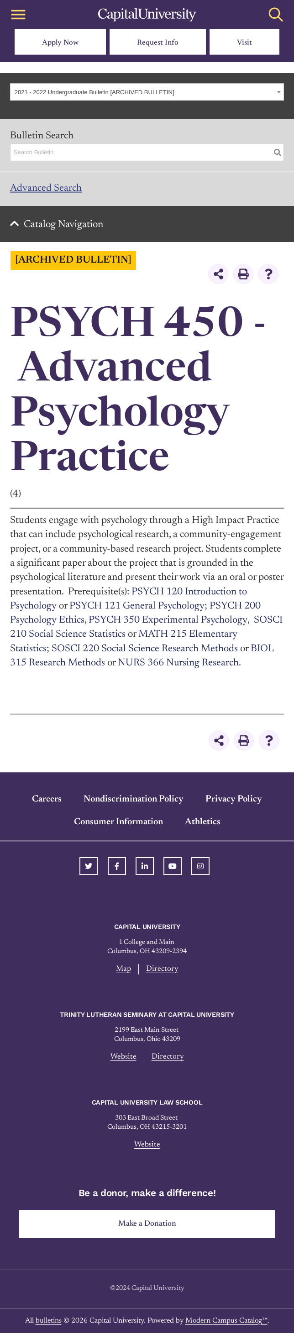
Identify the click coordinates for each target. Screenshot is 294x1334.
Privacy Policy (233, 799)
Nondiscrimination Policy (134, 799)
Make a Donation (147, 1224)
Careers (47, 799)
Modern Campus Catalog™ (226, 1321)
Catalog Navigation (64, 225)
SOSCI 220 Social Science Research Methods (145, 649)
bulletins (49, 1321)
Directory (162, 970)
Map (123, 970)
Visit (244, 42)
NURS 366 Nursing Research (178, 664)
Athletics (202, 822)
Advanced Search (46, 188)
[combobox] (147, 92)
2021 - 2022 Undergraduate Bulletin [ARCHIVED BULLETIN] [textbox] (94, 92)
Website (123, 1057)
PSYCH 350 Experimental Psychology (167, 621)
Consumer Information (118, 822)
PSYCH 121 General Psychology (137, 607)
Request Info (157, 42)
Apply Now (60, 42)
